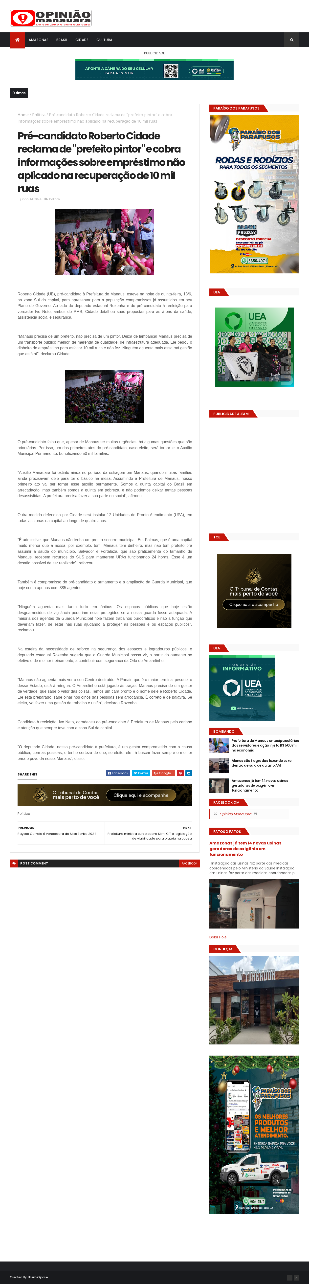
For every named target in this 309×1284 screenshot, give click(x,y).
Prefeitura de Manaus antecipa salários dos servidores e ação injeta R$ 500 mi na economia (265, 745)
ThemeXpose (37, 1277)
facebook (189, 863)
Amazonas (38, 39)
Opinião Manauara (235, 814)
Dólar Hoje (218, 937)
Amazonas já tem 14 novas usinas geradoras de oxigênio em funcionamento (260, 785)
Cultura (104, 39)
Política (38, 114)
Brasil (61, 39)
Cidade (81, 39)
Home (23, 114)
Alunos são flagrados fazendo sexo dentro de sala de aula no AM (262, 763)
